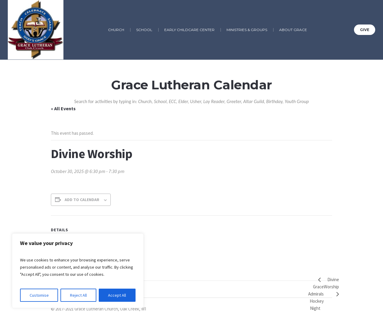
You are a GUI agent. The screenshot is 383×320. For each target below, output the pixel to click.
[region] (78, 270)
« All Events (63, 108)
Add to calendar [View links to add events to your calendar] (82, 199)
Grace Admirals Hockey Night (316, 297)
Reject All (78, 295)
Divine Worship (331, 283)
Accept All (117, 295)
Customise (39, 295)
